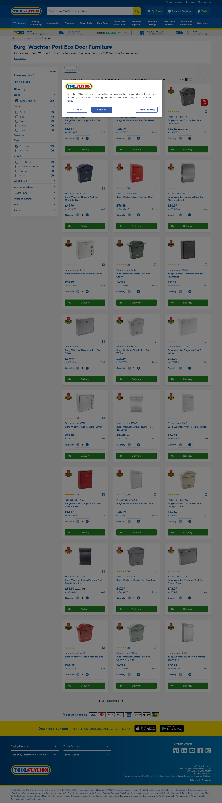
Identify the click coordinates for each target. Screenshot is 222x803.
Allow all (101, 109)
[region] (112, 98)
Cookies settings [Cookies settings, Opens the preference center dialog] (147, 109)
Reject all (77, 109)
